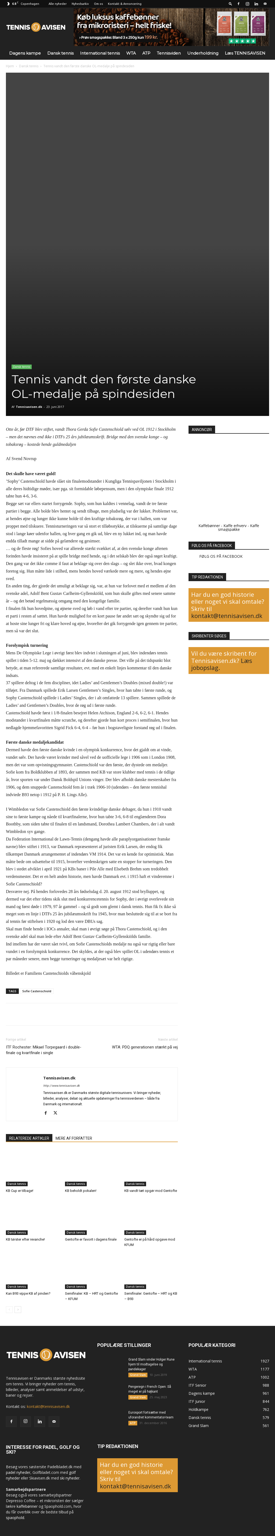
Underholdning (202, 53)
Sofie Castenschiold (36, 991)
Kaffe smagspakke (238, 527)
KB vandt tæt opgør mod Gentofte (150, 1191)
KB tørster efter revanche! (25, 1239)
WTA (131, 53)
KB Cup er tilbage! (19, 1191)
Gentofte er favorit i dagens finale (91, 1239)
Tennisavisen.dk (29, 407)
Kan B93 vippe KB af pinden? (28, 1293)
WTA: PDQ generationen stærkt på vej (145, 1047)
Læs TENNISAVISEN (245, 53)
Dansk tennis (60, 53)
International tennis (100, 53)
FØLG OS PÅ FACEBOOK (212, 545)
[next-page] (18, 1309)
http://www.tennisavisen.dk (61, 1085)
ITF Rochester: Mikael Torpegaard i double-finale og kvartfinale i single (43, 1050)
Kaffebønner (209, 525)
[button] (230, 4)
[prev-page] (9, 1309)
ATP (146, 53)
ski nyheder (69, 1478)
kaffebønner (27, 1506)
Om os (98, 3)
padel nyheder (18, 1472)
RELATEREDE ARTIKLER (29, 1138)
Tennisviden (169, 53)
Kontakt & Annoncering (125, 3)
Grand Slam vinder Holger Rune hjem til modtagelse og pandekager (151, 1364)
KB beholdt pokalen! (80, 1191)
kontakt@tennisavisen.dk (226, 616)
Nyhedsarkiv (80, 3)
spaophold (15, 1517)
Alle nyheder (58, 3)
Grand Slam (138, 1375)
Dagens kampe (25, 53)
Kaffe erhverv (235, 525)
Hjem (10, 66)
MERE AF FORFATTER (74, 1138)
